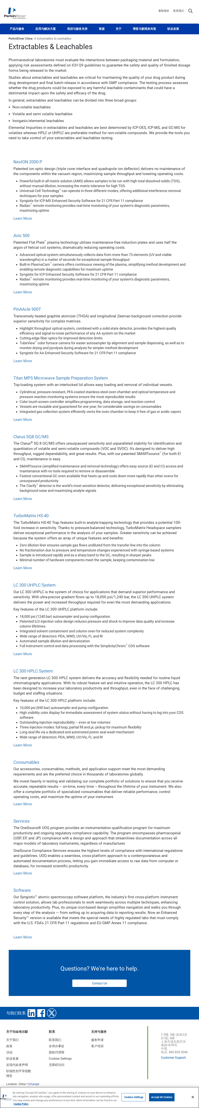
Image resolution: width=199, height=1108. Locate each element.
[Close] (193, 1097)
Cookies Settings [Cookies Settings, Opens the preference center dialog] (133, 1097)
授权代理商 (56, 1052)
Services (21, 821)
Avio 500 (21, 235)
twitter (51, 1013)
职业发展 (173, 29)
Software (22, 890)
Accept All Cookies (161, 1097)
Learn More (22, 218)
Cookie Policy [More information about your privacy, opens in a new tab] (21, 1104)
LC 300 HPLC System (33, 671)
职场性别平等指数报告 (18, 1073)
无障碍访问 (56, 1065)
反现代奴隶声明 (17, 1065)
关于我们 (12, 1040)
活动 (9, 1052)
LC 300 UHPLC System (34, 585)
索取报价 (163, 10)
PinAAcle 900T (27, 309)
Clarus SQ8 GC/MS (31, 436)
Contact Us (99, 983)
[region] (99, 1097)
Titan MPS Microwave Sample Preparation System (60, 378)
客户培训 (97, 1046)
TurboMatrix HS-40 (31, 515)
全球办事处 (56, 1046)
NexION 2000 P (27, 161)
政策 (9, 1046)
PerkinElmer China (20, 38)
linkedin (31, 1013)
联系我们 (178, 10)
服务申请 (97, 1040)
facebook (41, 1013)
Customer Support (173, 1057)
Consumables (26, 762)
